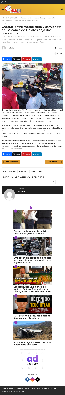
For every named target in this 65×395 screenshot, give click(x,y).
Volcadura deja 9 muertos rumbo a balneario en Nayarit (32, 343)
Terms (27, 388)
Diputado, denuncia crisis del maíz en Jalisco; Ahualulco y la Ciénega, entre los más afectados (32, 289)
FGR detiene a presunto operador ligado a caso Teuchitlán (32, 316)
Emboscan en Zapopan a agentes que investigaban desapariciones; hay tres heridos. (32, 260)
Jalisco (5, 23)
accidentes (12, 171)
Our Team (54, 388)
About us (5, 388)
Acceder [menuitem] (7, 2)
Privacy (33, 388)
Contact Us (45, 388)
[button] (3, 9)
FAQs (38, 388)
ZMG (40, 171)
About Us (12, 388)
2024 (4, 171)
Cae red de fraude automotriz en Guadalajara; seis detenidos (31, 232)
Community (20, 388)
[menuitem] (2, 2)
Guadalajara (23, 171)
